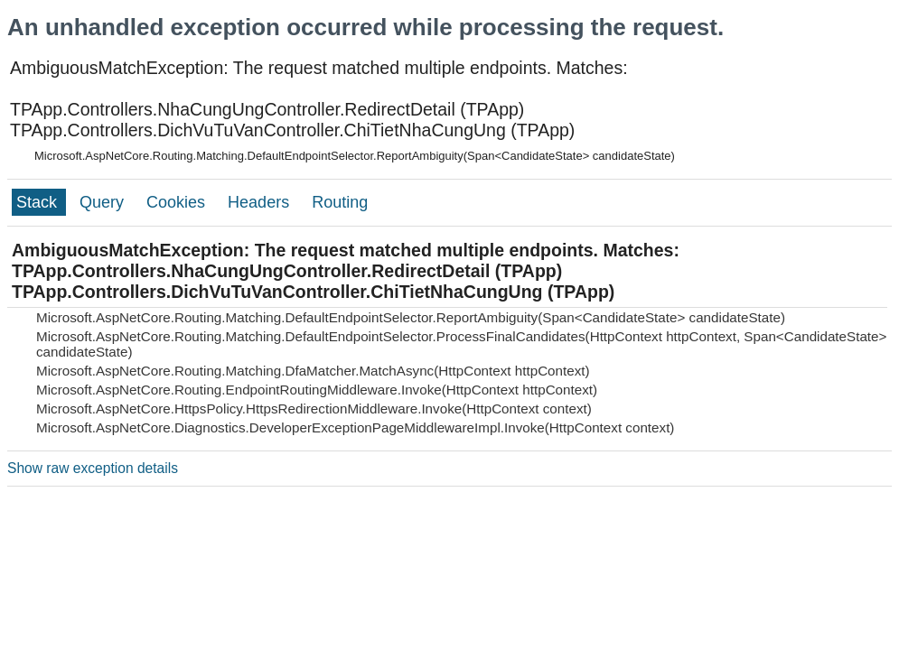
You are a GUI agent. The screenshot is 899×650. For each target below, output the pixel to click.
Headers (261, 202)
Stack (38, 202)
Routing (340, 202)
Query (104, 202)
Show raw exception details (92, 468)
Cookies (178, 202)
